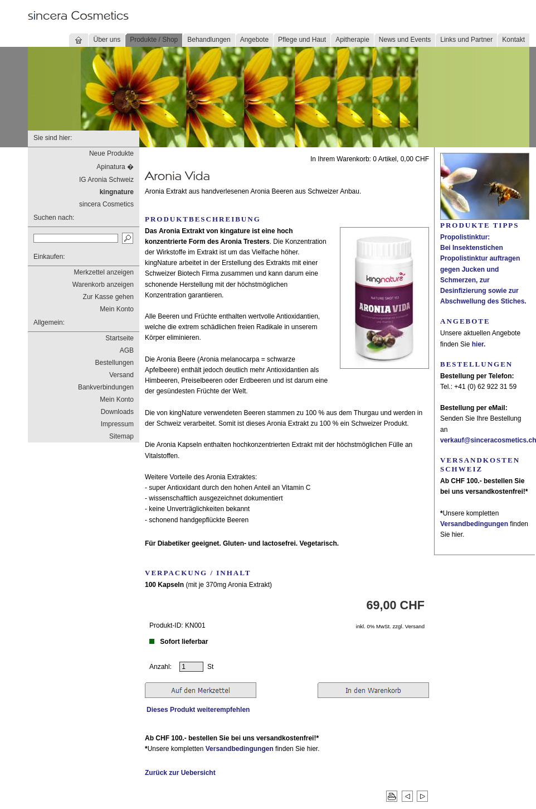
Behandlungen (208, 40)
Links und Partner (466, 40)
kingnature (117, 192)
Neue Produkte (111, 153)
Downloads (117, 412)
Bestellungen (114, 363)
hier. (479, 344)
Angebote (254, 40)
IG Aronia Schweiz (106, 180)
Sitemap (121, 436)
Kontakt (513, 40)
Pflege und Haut (302, 40)
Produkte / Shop (154, 40)
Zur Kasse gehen (108, 297)
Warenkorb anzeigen (103, 284)
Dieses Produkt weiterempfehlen (198, 710)
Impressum (117, 424)
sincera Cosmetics (106, 204)
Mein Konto (117, 309)
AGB (127, 350)
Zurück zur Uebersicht (180, 773)
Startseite (119, 338)
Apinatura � (115, 167)
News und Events (405, 40)
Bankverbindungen (106, 387)
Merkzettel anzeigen (104, 272)
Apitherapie (352, 40)
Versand (121, 375)
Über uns (106, 40)
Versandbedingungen (240, 749)
